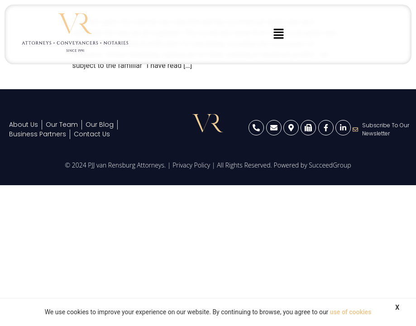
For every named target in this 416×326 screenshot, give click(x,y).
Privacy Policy (191, 165)
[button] (278, 34)
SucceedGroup (330, 165)
